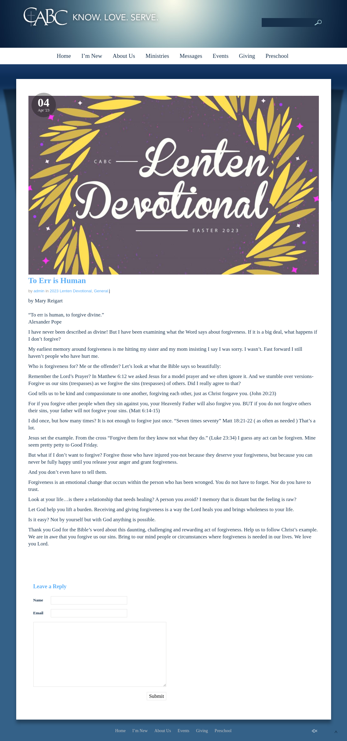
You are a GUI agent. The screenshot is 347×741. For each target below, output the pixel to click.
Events (221, 56)
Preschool (277, 56)
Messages (190, 56)
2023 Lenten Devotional (71, 291)
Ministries (157, 56)
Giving (247, 56)
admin (39, 291)
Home (64, 56)
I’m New (91, 56)
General (101, 291)
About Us (124, 56)
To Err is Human (57, 280)
